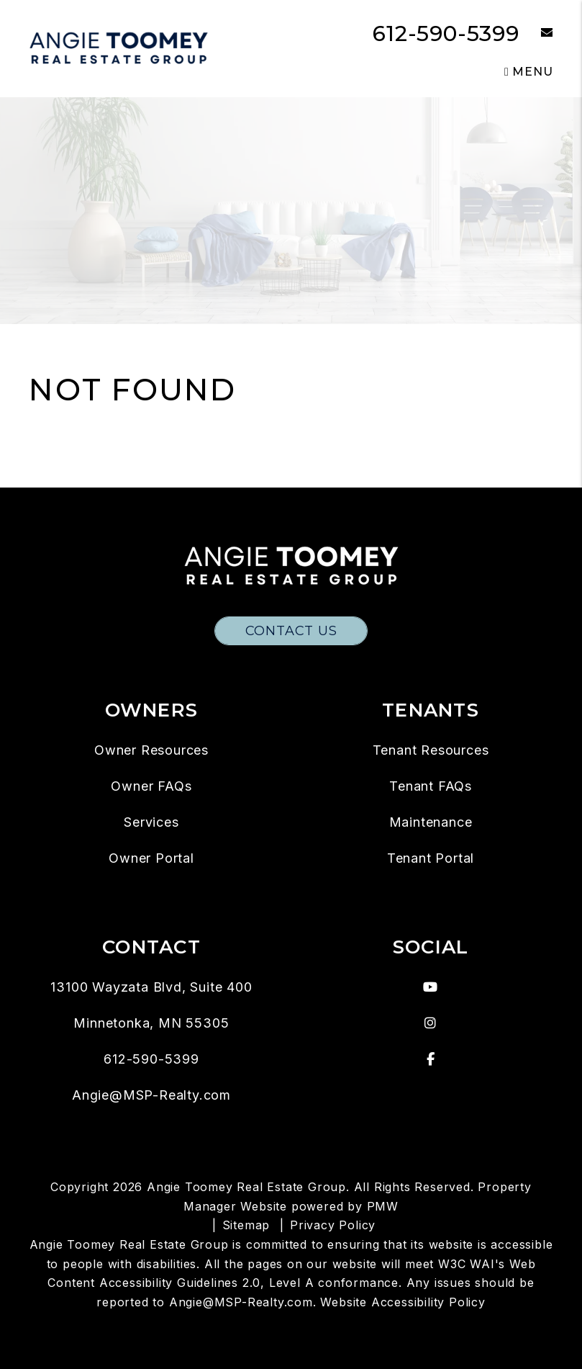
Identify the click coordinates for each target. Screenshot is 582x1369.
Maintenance (431, 822)
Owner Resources (151, 750)
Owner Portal (151, 858)
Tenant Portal (430, 858)
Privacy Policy (333, 1225)
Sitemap (246, 1225)
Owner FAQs (151, 786)
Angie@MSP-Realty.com (151, 1095)
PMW (383, 1206)
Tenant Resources (431, 750)
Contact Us (291, 631)
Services (151, 822)
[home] (119, 48)
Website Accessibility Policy (402, 1302)
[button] (536, 33)
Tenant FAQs (430, 786)
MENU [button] (528, 71)
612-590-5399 (446, 33)
